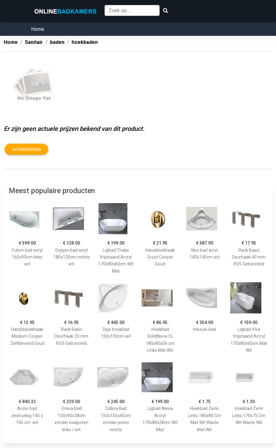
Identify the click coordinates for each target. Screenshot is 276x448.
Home (37, 29)
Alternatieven (26, 149)
